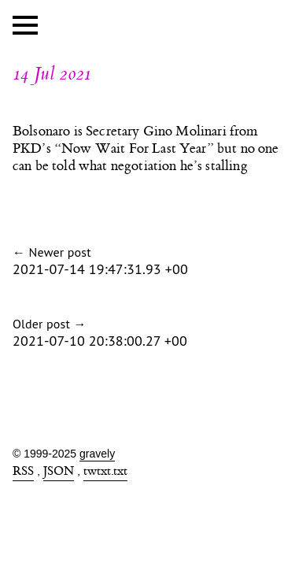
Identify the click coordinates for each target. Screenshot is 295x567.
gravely (97, 453)
